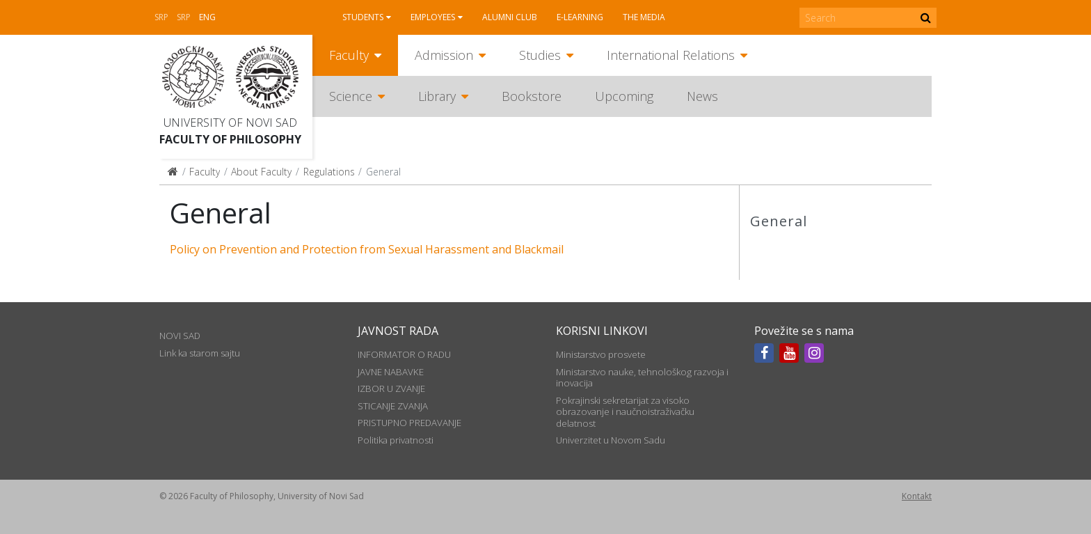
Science (350, 96)
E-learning (580, 17)
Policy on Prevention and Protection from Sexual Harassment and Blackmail (367, 249)
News (702, 96)
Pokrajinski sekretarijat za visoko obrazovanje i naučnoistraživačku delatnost (625, 412)
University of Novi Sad (230, 122)
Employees (433, 17)
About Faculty (261, 171)
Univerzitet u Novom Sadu (610, 440)
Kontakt (917, 496)
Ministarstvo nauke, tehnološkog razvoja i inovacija (642, 377)
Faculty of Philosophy (230, 139)
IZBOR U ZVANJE (391, 388)
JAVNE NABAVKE (391, 372)
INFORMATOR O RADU (404, 354)
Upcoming (624, 96)
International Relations (671, 55)
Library (437, 96)
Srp (161, 17)
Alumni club (509, 17)
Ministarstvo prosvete (601, 354)
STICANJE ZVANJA (393, 406)
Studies (540, 55)
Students (362, 17)
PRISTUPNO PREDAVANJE (409, 422)
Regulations (329, 171)
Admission (444, 55)
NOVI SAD (179, 335)
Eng (207, 17)
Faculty (349, 55)
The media (644, 17)
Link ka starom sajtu (199, 353)
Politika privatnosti (395, 440)
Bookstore (532, 96)
